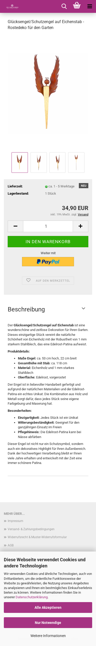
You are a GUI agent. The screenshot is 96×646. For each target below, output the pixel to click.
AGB (11, 545)
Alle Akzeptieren (48, 607)
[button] (15, 226)
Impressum (15, 521)
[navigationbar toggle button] (89, 6)
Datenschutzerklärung (32, 597)
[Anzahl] (48, 226)
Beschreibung (26, 309)
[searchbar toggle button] (64, 6)
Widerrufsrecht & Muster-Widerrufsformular (37, 537)
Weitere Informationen (48, 636)
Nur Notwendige (48, 623)
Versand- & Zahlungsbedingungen (31, 529)
